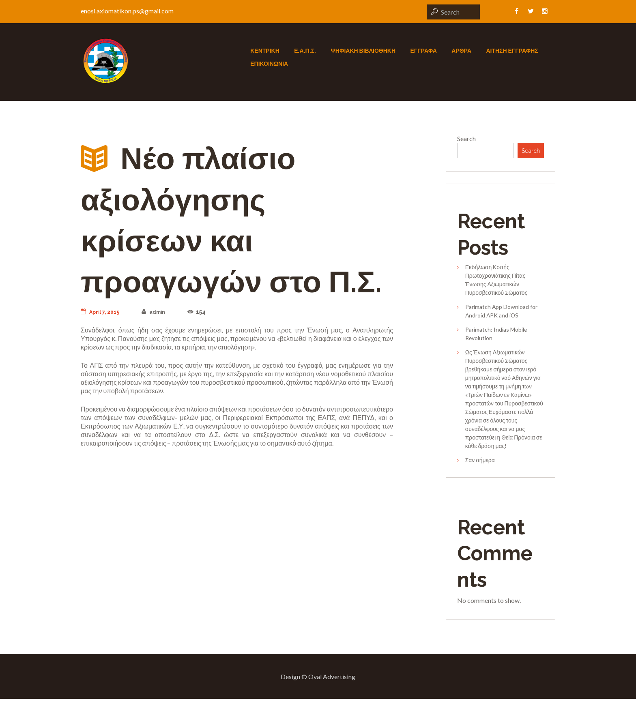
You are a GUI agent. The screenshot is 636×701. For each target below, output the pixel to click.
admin (158, 312)
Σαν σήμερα (480, 462)
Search (466, 138)
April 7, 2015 (102, 312)
